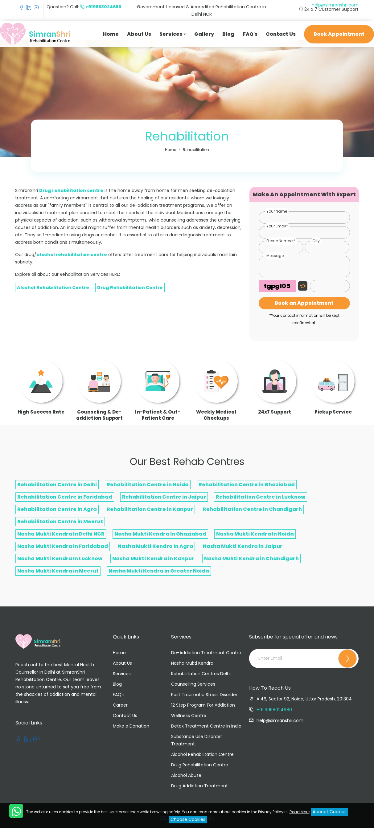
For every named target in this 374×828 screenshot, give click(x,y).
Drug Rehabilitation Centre (130, 287)
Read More (300, 811)
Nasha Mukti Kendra (192, 663)
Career (120, 705)
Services (122, 674)
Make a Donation (131, 726)
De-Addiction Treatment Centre (206, 653)
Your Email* (277, 226)
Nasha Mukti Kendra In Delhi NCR (61, 533)
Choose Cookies (188, 819)
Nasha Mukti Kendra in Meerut (58, 570)
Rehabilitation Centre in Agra (57, 509)
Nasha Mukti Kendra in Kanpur (153, 558)
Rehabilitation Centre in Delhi (57, 484)
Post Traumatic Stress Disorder (204, 694)
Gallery (204, 34)
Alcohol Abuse (186, 775)
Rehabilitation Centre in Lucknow (260, 496)
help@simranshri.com (335, 5)
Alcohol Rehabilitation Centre (53, 287)
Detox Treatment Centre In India (206, 726)
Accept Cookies (330, 812)
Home (111, 34)
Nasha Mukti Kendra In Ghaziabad (160, 533)
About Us (139, 34)
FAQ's (250, 34)
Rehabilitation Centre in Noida (148, 484)
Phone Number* (280, 240)
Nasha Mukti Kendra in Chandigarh (251, 558)
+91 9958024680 (274, 710)
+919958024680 (103, 7)
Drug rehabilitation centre (71, 190)
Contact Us (281, 34)
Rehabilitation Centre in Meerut (60, 521)
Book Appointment (339, 34)
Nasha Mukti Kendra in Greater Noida (159, 570)
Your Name (276, 211)
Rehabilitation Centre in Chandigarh (252, 509)
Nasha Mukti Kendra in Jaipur (242, 546)
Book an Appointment (304, 303)
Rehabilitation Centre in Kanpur (150, 509)
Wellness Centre (188, 715)
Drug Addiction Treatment (199, 786)
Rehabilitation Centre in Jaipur (164, 496)
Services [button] (170, 34)
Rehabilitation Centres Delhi (201, 674)
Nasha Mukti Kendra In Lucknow (59, 558)
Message (275, 255)
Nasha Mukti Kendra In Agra (155, 546)
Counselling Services (193, 684)
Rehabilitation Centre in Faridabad (64, 496)
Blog (228, 34)
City (316, 240)
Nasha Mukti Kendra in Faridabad (62, 546)
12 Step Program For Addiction (203, 705)
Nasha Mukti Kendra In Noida (255, 533)
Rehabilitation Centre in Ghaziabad (247, 484)
